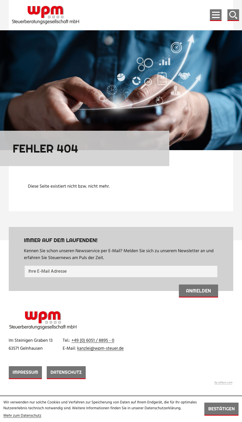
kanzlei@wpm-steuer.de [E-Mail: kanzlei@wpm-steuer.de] (100, 348)
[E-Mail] (121, 271)
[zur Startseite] (45, 15)
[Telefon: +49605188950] (92, 341)
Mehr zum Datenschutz (22, 416)
